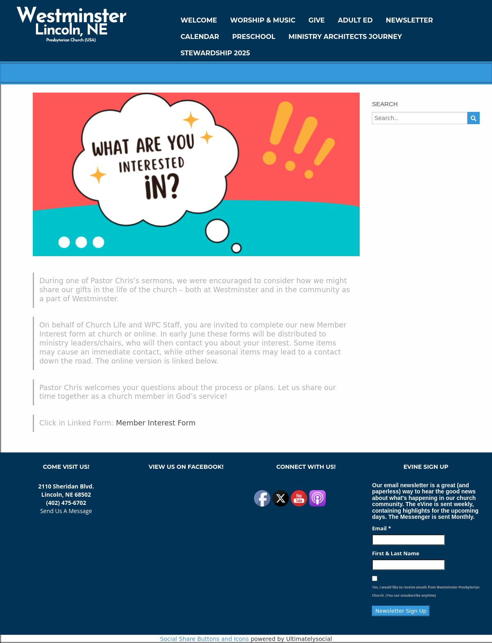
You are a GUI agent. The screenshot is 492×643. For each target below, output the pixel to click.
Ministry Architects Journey (345, 37)
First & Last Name (395, 553)
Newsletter (409, 20)
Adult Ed (355, 20)
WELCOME (199, 20)
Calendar (200, 37)
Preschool (253, 37)
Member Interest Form (156, 423)
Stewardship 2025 (215, 53)
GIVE (316, 20)
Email (381, 528)
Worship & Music (262, 20)
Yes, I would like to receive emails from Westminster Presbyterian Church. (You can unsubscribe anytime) (425, 591)
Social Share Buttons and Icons (204, 639)
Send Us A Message (66, 511)
